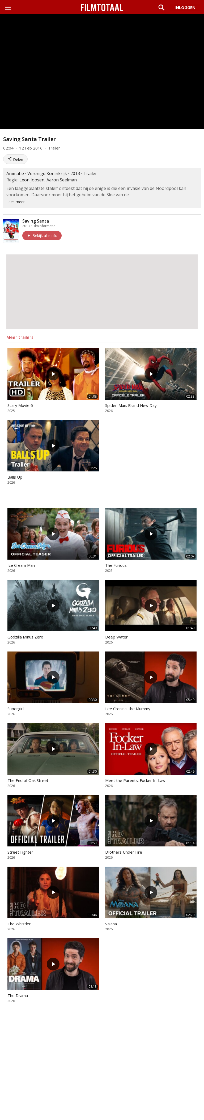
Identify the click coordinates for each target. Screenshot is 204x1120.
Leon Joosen (31, 180)
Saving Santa (35, 221)
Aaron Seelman (61, 180)
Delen (15, 159)
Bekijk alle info (42, 235)
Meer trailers (19, 337)
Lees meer (15, 201)
